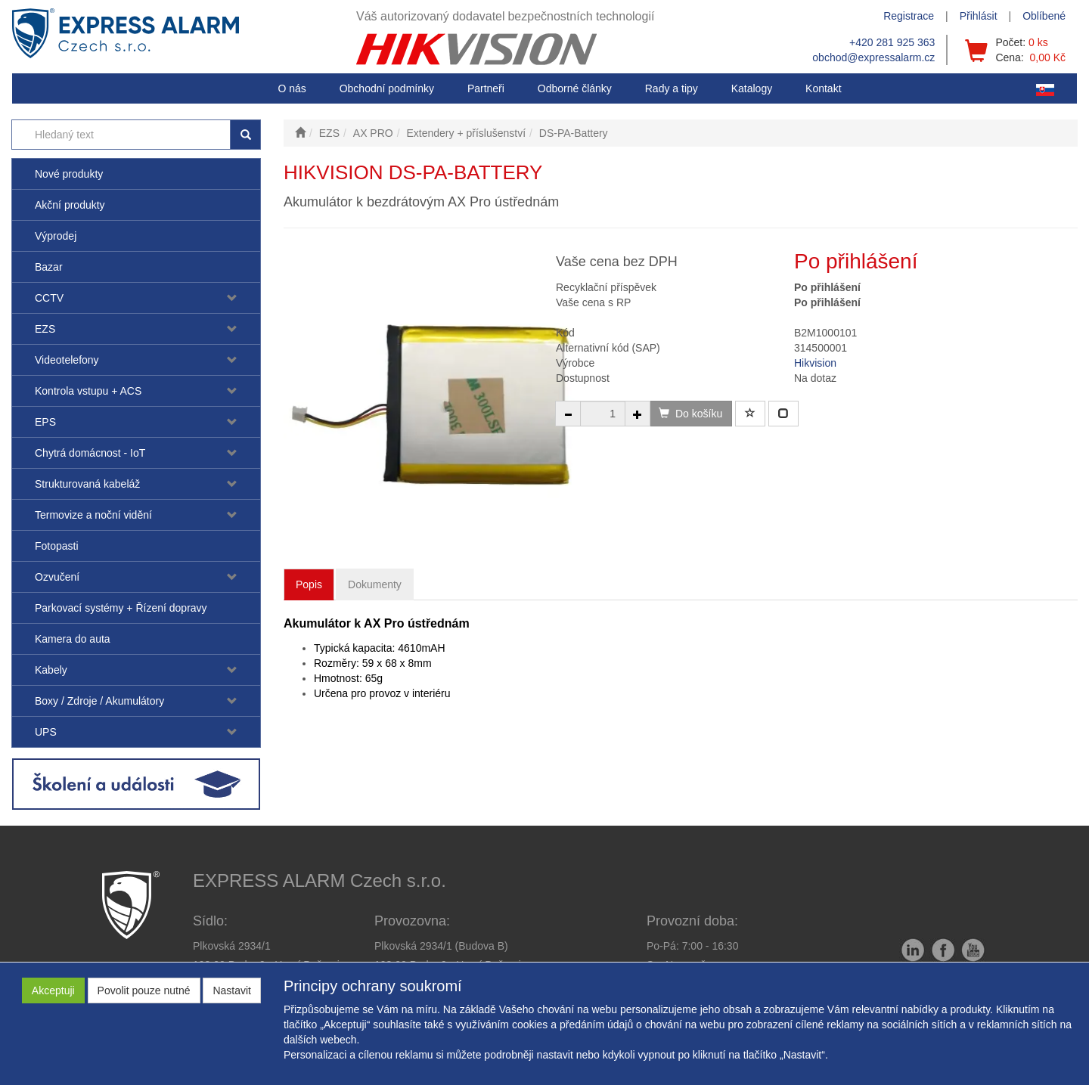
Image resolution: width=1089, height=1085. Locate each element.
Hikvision (815, 363)
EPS (45, 422)
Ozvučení (57, 577)
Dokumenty (375, 584)
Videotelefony (67, 360)
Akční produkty (70, 205)
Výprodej (55, 236)
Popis (309, 584)
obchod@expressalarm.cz (873, 57)
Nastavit (232, 990)
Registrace (908, 16)
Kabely (51, 670)
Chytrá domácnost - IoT (90, 453)
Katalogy (751, 88)
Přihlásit (978, 16)
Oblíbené (1044, 16)
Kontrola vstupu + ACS (88, 391)
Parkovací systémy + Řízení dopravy (121, 608)
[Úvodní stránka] (300, 133)
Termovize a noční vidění (93, 515)
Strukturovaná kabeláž (87, 484)
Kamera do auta (72, 639)
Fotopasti (57, 546)
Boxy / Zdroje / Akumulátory (99, 701)
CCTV (49, 298)
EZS (45, 329)
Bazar (49, 267)
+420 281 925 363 (892, 42)
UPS (46, 732)
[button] (671, 88)
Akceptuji (53, 990)
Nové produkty (69, 174)
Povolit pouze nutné (144, 990)
